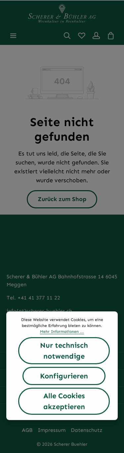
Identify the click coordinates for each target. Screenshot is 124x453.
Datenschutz (87, 430)
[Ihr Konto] (96, 35)
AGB (27, 430)
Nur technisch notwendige (64, 351)
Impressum (51, 430)
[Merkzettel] (81, 35)
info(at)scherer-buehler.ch (39, 311)
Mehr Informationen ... (62, 332)
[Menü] (13, 35)
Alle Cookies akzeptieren (64, 401)
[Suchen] (67, 35)
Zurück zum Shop (62, 199)
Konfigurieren (64, 376)
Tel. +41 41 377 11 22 (33, 298)
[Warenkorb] (110, 35)
